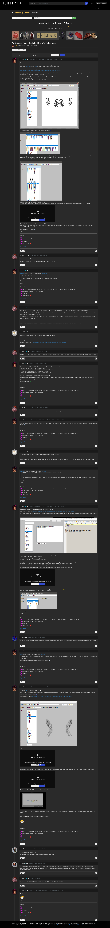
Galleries (24, 8)
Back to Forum (16, 49)
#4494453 (44, 471)
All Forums (94, 12)
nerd (49, 26)
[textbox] (21, 18)
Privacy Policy (80, 924)
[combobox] (22, 18)
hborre (21, 654)
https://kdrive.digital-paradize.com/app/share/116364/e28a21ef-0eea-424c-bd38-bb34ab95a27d (52, 696)
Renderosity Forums (22, 13)
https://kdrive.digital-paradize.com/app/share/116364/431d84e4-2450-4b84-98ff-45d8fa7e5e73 (40, 70)
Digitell (68, 26)
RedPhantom (54, 26)
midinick (22, 471)
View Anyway (55, 55)
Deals (44, 8)
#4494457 (43, 654)
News (38, 8)
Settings (62, 55)
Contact (56, 8)
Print (23, 49)
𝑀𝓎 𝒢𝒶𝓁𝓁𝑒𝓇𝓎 (23, 246)
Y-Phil (16, 45)
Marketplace (7, 8)
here (36, 66)
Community (32, 8)
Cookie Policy (71, 924)
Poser (50, 8)
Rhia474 (28, 66)
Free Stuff (16, 8)
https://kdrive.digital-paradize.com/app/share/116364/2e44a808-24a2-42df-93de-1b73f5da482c (53, 511)
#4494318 (44, 273)
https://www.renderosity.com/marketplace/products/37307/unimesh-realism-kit (49, 342)
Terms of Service (57, 924)
